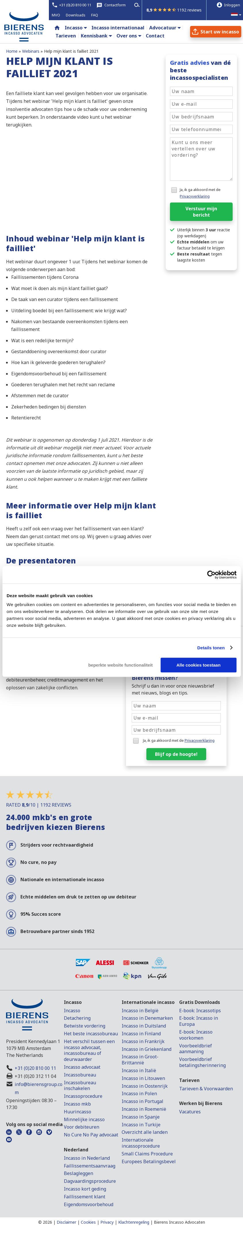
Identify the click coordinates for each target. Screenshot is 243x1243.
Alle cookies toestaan (198, 665)
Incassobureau (80, 1075)
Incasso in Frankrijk (143, 1041)
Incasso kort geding (85, 1189)
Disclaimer (66, 1222)
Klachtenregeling (133, 1222)
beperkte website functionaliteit (120, 665)
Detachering (77, 1018)
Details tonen (211, 647)
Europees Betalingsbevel (149, 1161)
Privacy (107, 1222)
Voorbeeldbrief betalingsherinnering (202, 1062)
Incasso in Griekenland (146, 1049)
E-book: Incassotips (200, 1010)
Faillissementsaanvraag (89, 1166)
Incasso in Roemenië (144, 1109)
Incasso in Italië (139, 1070)
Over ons (126, 36)
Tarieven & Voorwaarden (206, 1088)
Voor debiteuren (81, 1127)
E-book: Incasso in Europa (198, 1021)
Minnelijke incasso (84, 1119)
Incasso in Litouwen (143, 1078)
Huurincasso (77, 1111)
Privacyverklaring (195, 196)
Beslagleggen (78, 1173)
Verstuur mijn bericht (201, 211)
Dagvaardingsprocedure (90, 1181)
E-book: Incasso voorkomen (196, 1035)
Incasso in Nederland (87, 1158)
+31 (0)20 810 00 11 (35, 1068)
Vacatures (190, 1111)
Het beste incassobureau (91, 1033)
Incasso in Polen (139, 1093)
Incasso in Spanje (141, 1117)
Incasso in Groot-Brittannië (140, 1059)
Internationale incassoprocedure (141, 1143)
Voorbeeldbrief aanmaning (195, 1049)
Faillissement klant (84, 1196)
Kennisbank (94, 36)
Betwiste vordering (84, 1026)
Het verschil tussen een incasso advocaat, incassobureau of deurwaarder (89, 1050)
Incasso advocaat (82, 1067)
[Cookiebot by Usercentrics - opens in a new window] (211, 574)
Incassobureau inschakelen (80, 1085)
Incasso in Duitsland (144, 1026)
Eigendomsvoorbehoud (88, 1204)
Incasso (74, 27)
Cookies (88, 1222)
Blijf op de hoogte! (176, 754)
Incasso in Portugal (142, 1101)
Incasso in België (140, 1010)
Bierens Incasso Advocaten (179, 1222)
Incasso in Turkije (141, 1124)
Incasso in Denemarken (147, 1018)
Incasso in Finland (141, 1033)
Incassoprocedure (83, 1096)
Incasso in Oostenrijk (145, 1086)
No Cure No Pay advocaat (91, 1135)
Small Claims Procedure (147, 1154)
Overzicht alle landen (145, 1132)
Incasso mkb (77, 1104)
